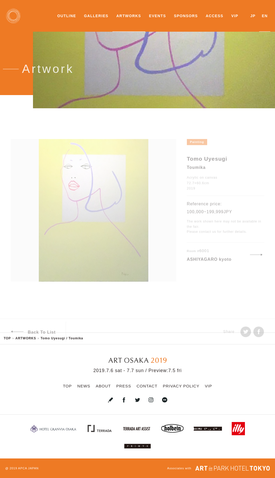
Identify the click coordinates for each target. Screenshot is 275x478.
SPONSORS (186, 16)
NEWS (83, 386)
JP (252, 16)
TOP (67, 386)
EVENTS (157, 16)
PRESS (123, 386)
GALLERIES (96, 16)
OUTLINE (66, 16)
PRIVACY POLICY (181, 386)
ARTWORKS (128, 16)
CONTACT (146, 386)
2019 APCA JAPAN (24, 468)
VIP (234, 16)
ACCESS (214, 16)
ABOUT (103, 386)
